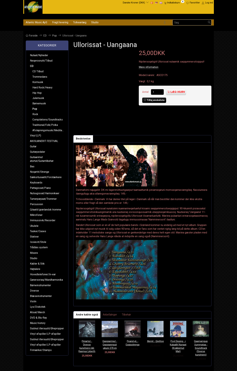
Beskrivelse (83, 138)
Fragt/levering (60, 22)
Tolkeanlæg (79, 22)
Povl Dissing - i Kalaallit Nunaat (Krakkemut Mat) (178, 346)
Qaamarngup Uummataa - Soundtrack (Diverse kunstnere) (201, 348)
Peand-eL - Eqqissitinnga (132, 343)
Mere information (148, 67)
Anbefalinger (110, 314)
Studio (95, 22)
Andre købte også (87, 314)
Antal (145, 91)
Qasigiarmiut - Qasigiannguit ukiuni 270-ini (109, 344)
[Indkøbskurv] (174, 3)
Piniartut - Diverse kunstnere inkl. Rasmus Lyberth (87, 346)
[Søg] (209, 22)
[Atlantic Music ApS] (33, 6)
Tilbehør (126, 314)
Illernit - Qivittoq (155, 341)
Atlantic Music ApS (36, 22)
